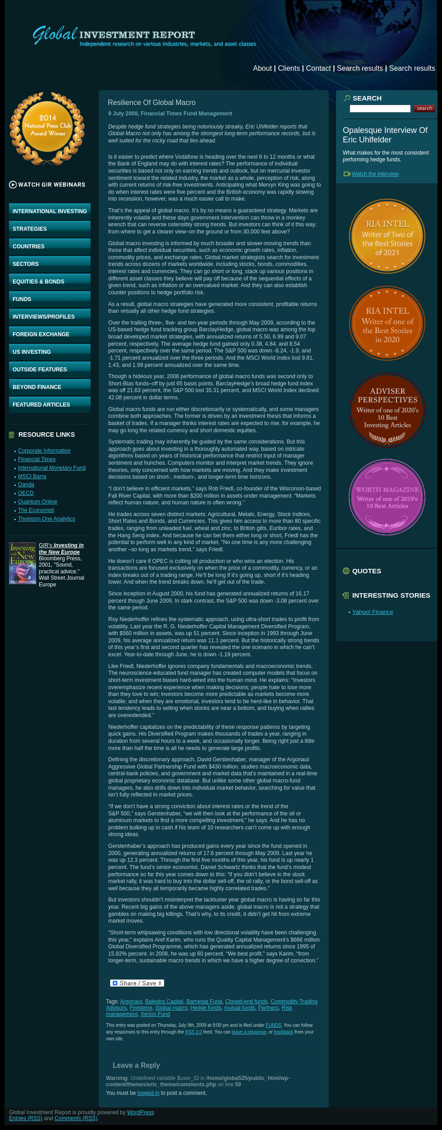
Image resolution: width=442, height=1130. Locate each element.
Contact (318, 68)
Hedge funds (205, 1008)
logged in (149, 1093)
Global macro (171, 1008)
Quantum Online (37, 502)
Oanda (26, 484)
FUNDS (22, 299)
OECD (26, 493)
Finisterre (141, 1008)
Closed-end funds (246, 1001)
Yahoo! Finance (372, 611)
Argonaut (131, 1001)
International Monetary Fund (52, 468)
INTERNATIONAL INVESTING (50, 211)
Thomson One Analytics (46, 519)
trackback (284, 1031)
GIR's (61, 548)
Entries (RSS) (25, 1118)
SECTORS (26, 264)
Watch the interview (375, 174)
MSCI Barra (32, 476)
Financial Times (36, 459)
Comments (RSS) (76, 1118)
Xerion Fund (155, 1014)
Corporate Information (44, 451)
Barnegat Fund (204, 1001)
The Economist (36, 510)
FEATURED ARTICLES (41, 405)
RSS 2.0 (193, 1031)
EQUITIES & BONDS (38, 282)
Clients (289, 68)
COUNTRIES (29, 246)
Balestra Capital (164, 1001)
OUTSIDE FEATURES (40, 369)
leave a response (249, 1031)
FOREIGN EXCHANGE (41, 334)
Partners (268, 1008)
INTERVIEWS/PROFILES (44, 317)
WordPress (140, 1112)
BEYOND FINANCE (37, 387)
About (262, 68)
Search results (360, 68)
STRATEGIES (30, 229)
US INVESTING (32, 352)
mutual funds (239, 1008)
